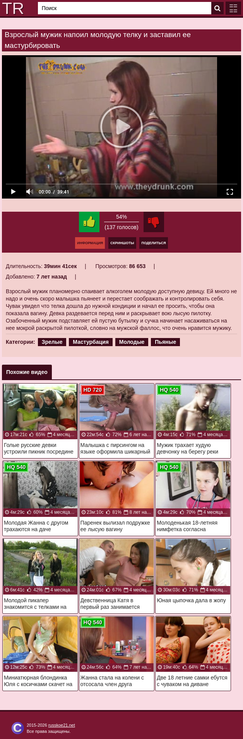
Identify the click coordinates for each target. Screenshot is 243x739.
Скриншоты (122, 243)
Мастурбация (91, 342)
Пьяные (165, 342)
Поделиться (153, 243)
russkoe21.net (61, 725)
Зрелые (52, 342)
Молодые (132, 342)
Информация (90, 243)
